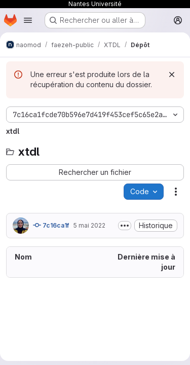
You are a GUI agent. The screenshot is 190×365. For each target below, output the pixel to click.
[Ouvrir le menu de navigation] (28, 20)
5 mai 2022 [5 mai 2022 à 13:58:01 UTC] (89, 225)
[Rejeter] (172, 74)
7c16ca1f (51, 225)
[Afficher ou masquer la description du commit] (124, 225)
